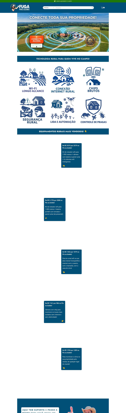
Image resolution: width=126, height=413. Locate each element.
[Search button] (92, 7)
